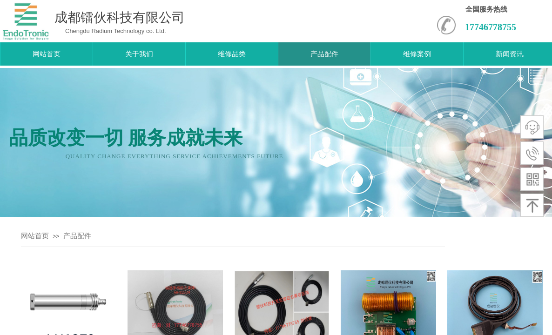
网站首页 (35, 236)
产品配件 (77, 236)
